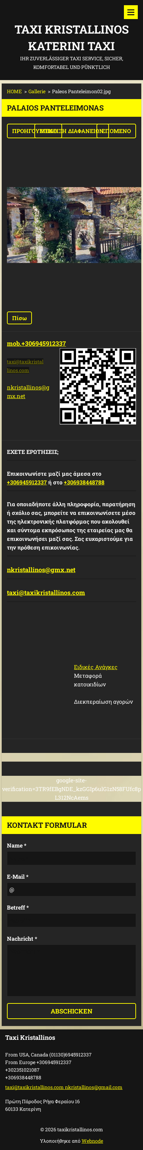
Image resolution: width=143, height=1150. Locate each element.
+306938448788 (84, 482)
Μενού (131, 12)
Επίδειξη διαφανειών (72, 130)
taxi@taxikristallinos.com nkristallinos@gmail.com (64, 1087)
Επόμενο (116, 130)
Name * (16, 845)
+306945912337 (27, 482)
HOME (14, 91)
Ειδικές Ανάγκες (96, 666)
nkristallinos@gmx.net (41, 569)
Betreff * (18, 907)
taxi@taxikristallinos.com (46, 592)
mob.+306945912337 (36, 343)
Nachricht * (22, 938)
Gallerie (36, 91)
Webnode (92, 1141)
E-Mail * (17, 876)
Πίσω (19, 318)
